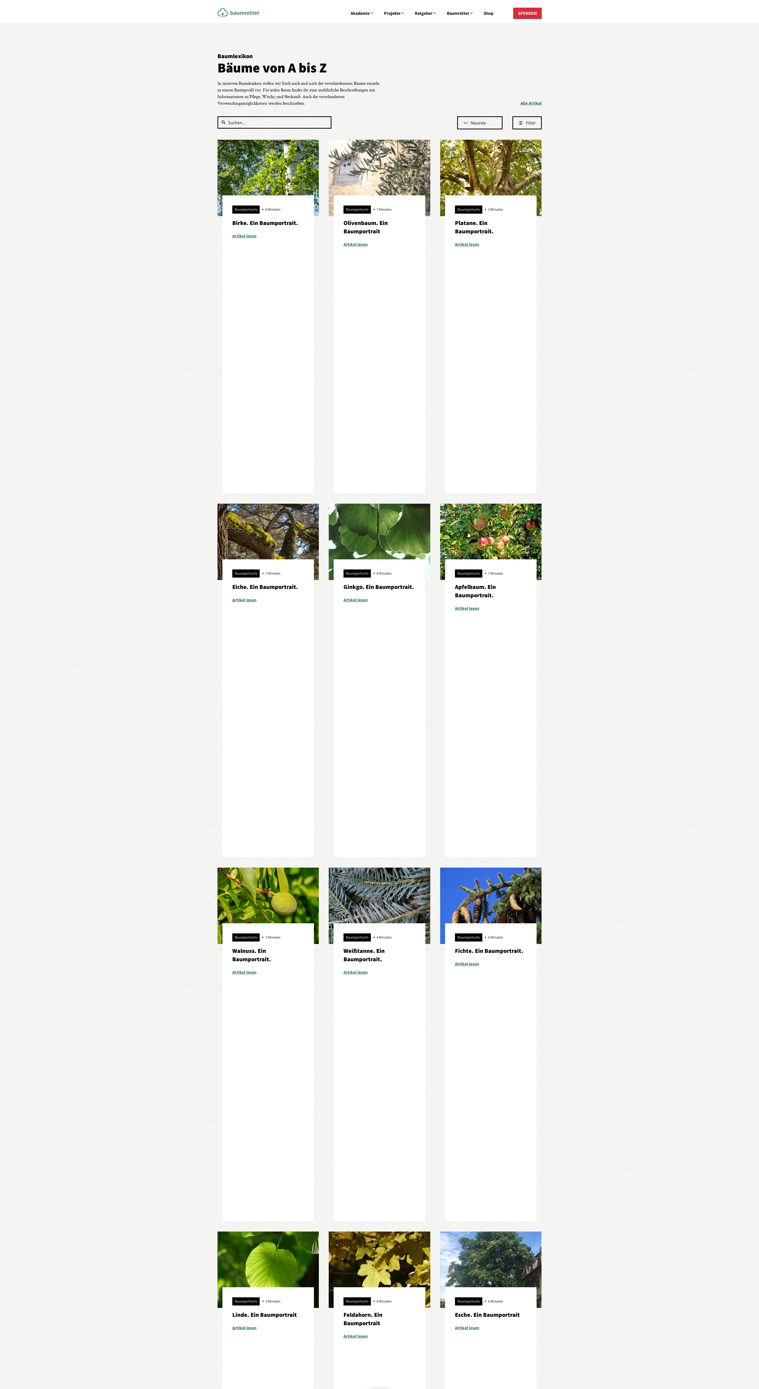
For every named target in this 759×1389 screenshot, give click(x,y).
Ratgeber (426, 13)
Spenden (495, 1242)
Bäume (289, 1214)
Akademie (362, 13)
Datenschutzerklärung (406, 911)
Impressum (346, 1339)
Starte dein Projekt (234, 1261)
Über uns (495, 1214)
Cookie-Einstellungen (405, 1339)
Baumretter (460, 13)
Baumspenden (231, 1242)
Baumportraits (295, 1233)
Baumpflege (293, 1223)
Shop (488, 13)
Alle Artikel (531, 103)
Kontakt (494, 1223)
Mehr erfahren (76, 1054)
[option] (76, 1036)
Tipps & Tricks (295, 1261)
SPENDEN (527, 13)
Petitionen (227, 1251)
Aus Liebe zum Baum (236, 1214)
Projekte (394, 13)
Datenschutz (371, 1339)
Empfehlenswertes (299, 1251)
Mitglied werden (502, 1233)
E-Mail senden (380, 1246)
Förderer (430, 1214)
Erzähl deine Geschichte (444, 1233)
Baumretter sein (297, 1242)
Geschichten (433, 1223)
